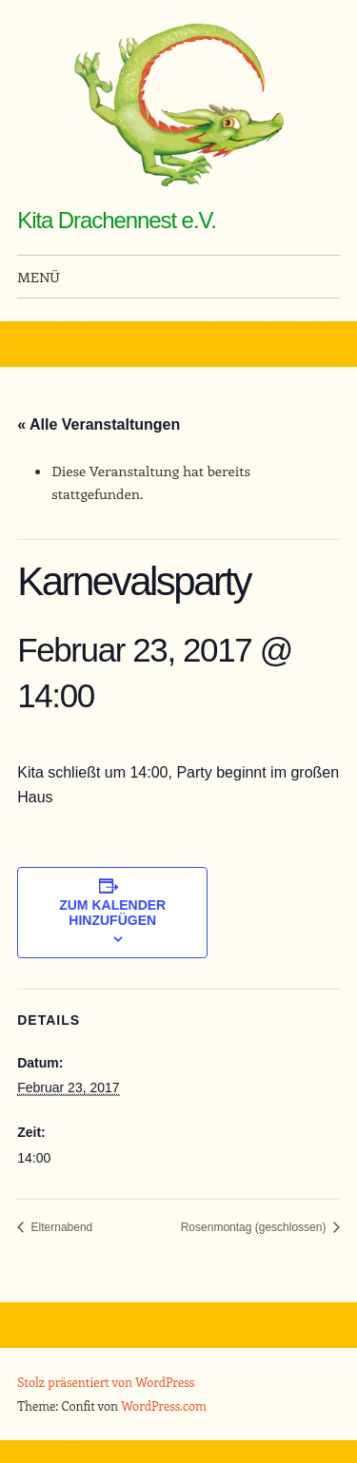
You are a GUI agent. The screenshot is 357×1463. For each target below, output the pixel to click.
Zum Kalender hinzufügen (112, 912)
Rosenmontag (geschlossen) (255, 1227)
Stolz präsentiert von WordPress (105, 1382)
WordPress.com (164, 1405)
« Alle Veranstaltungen (98, 424)
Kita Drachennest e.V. (116, 220)
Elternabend (60, 1227)
